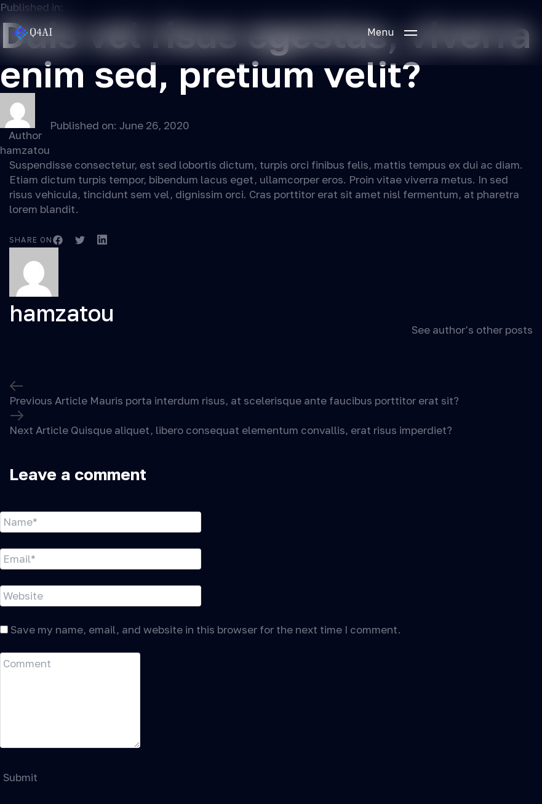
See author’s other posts (472, 329)
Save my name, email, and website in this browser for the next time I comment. (205, 629)
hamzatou (25, 149)
